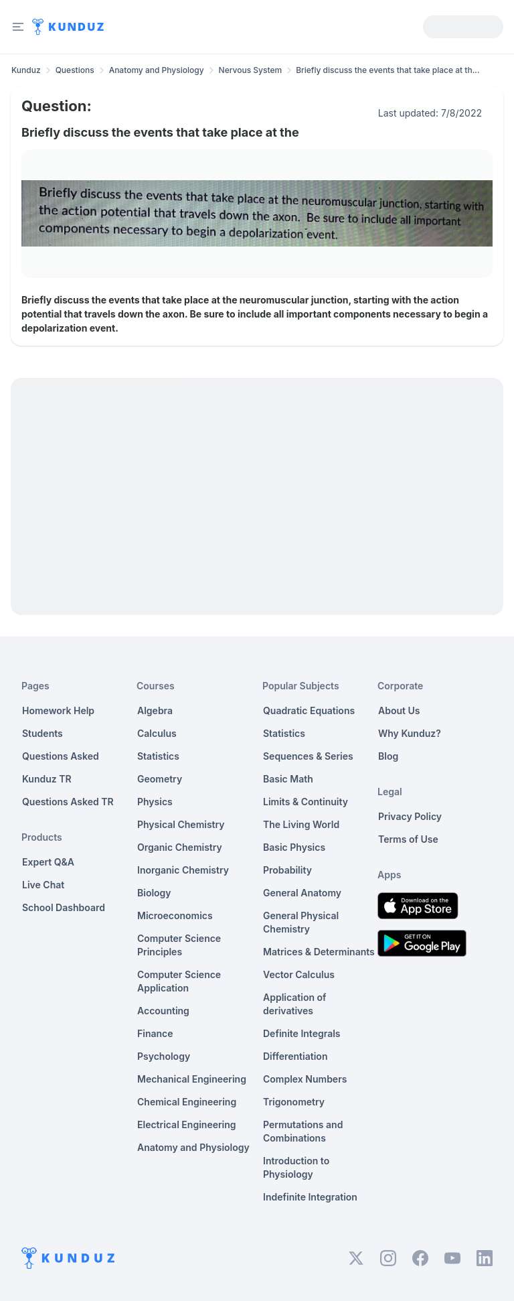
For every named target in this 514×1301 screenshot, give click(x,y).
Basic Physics (294, 847)
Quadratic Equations (309, 710)
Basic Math (288, 778)
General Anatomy (302, 892)
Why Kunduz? (409, 733)
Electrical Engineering (186, 1124)
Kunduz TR (47, 778)
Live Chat (43, 884)
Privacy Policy (410, 816)
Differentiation (295, 1056)
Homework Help (58, 710)
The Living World (301, 824)
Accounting (163, 1010)
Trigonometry (294, 1101)
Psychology (163, 1056)
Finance (155, 1033)
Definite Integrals (302, 1033)
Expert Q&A (48, 862)
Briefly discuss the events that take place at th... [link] (387, 70)
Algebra (155, 710)
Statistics (158, 756)
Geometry (159, 778)
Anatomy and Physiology (156, 70)
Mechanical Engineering (191, 1079)
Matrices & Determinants (319, 951)
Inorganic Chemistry (183, 870)
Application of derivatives (295, 1003)
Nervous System (250, 70)
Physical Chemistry (181, 824)
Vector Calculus (299, 974)
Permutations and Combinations (303, 1131)
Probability (287, 870)
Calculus (157, 733)
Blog (388, 756)
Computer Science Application (179, 981)
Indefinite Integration (310, 1197)
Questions (75, 70)
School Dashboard (63, 907)
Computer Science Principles (179, 945)
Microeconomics (175, 915)
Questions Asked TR (68, 801)
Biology (154, 892)
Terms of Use (408, 839)
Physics (155, 801)
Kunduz (26, 70)
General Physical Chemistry (301, 922)
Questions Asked (60, 756)
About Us (399, 710)
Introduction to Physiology (296, 1167)
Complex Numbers (305, 1079)
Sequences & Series (308, 756)
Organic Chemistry (179, 847)
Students (42, 733)
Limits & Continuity (305, 801)
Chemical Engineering (186, 1101)
